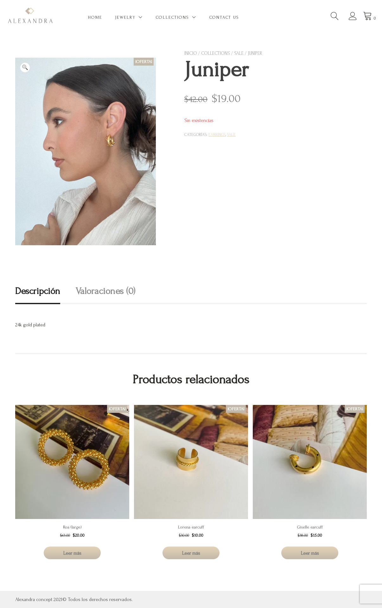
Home (95, 17)
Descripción (37, 291)
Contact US (224, 17)
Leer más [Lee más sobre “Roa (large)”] (72, 553)
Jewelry (125, 17)
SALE (239, 53)
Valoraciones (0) (105, 291)
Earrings (217, 134)
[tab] (44, 291)
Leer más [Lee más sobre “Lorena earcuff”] (191, 553)
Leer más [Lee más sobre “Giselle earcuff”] (310, 553)
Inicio (190, 53)
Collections (172, 17)
